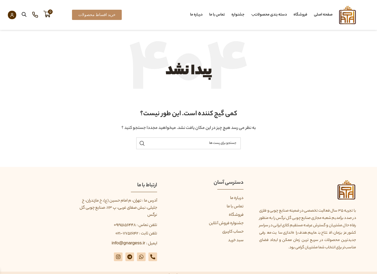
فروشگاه (300, 15)
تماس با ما (217, 15)
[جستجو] (188, 143)
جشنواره (238, 15)
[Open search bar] (24, 15)
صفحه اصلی (323, 15)
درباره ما (196, 15)
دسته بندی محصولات (270, 15)
